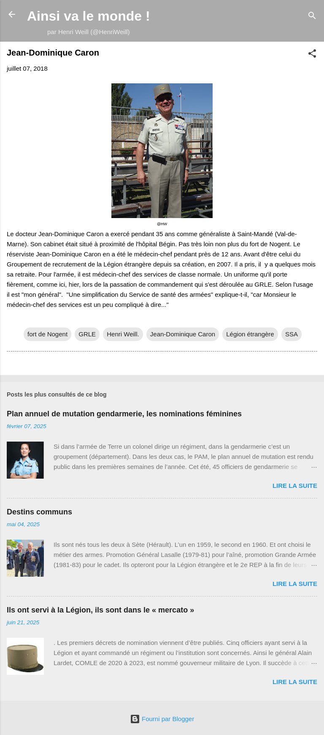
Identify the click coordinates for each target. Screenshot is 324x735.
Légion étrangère (250, 334)
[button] (312, 54)
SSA (291, 334)
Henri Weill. (123, 334)
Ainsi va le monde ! (88, 16)
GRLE (87, 334)
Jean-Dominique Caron (182, 334)
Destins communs (39, 512)
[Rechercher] (312, 17)
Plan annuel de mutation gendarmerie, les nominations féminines (124, 414)
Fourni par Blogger (162, 718)
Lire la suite (295, 485)
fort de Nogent (47, 334)
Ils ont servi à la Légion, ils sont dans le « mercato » (100, 610)
